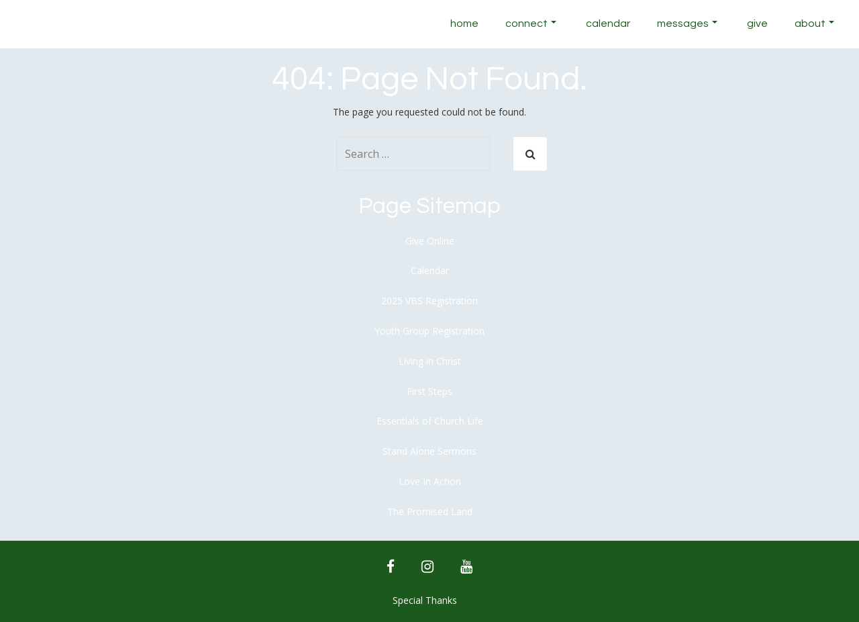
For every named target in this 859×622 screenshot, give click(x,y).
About (814, 23)
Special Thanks (425, 600)
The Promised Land (429, 511)
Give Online (429, 240)
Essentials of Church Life (429, 420)
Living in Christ (430, 361)
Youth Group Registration (429, 330)
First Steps (429, 391)
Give (757, 23)
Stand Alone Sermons (429, 451)
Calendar (608, 23)
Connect (530, 23)
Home (464, 23)
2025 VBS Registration (429, 300)
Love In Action (430, 481)
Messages (687, 23)
